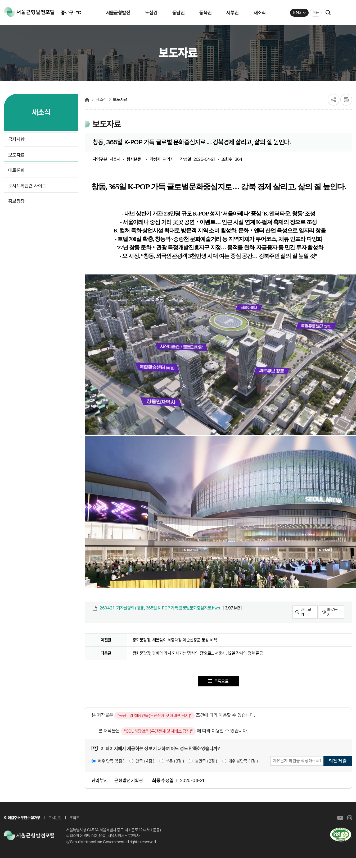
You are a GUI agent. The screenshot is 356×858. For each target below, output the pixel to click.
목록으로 (221, 681)
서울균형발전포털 (87, 100)
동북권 (205, 12)
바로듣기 (332, 612)
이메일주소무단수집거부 (22, 817)
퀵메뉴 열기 (341, 12)
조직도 (75, 817)
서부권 (232, 12)
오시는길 (55, 817)
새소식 (260, 12)
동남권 (178, 12)
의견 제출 (338, 761)
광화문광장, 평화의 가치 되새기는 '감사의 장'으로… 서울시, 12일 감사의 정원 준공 (198, 653)
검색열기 (328, 12)
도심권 (151, 12)
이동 (316, 12)
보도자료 (120, 99)
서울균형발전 (118, 12)
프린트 (346, 99)
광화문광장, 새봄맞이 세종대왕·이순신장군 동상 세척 (175, 640)
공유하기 (333, 99)
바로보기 (305, 612)
